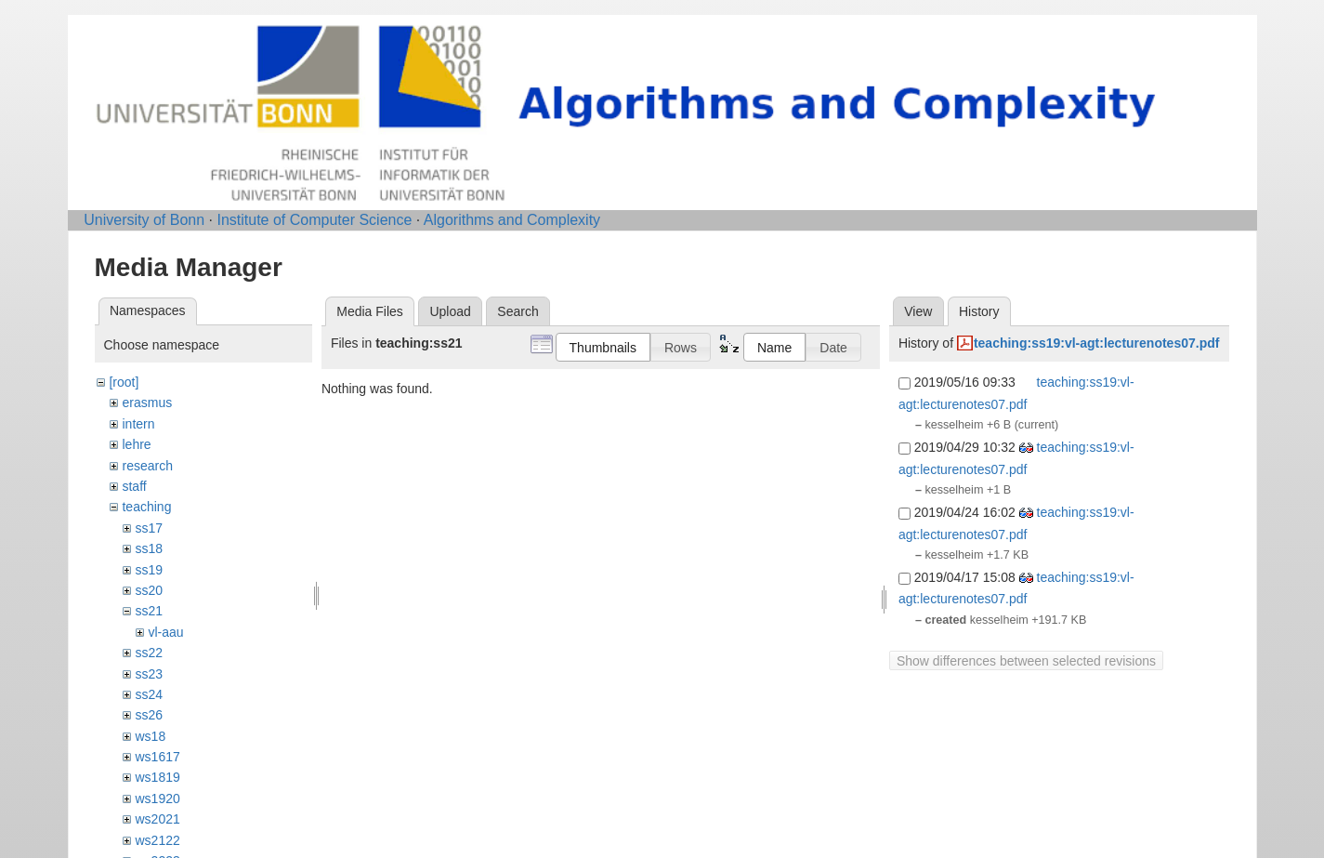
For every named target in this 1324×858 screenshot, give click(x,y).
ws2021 (157, 819)
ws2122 (157, 840)
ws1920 (157, 798)
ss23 (149, 674)
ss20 (149, 590)
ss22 (149, 652)
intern (138, 423)
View (918, 311)
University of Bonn (144, 220)
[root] (123, 382)
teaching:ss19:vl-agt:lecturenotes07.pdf (1097, 343)
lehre (136, 444)
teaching (146, 506)
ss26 (149, 714)
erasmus (147, 402)
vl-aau (165, 632)
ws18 (150, 736)
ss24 (149, 694)
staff (134, 486)
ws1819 (157, 777)
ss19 (149, 569)
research (147, 465)
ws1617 (157, 756)
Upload (449, 311)
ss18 (149, 548)
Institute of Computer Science (314, 220)
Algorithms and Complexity (512, 220)
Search (517, 311)
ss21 (149, 610)
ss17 (149, 528)
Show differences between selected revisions (1026, 660)
